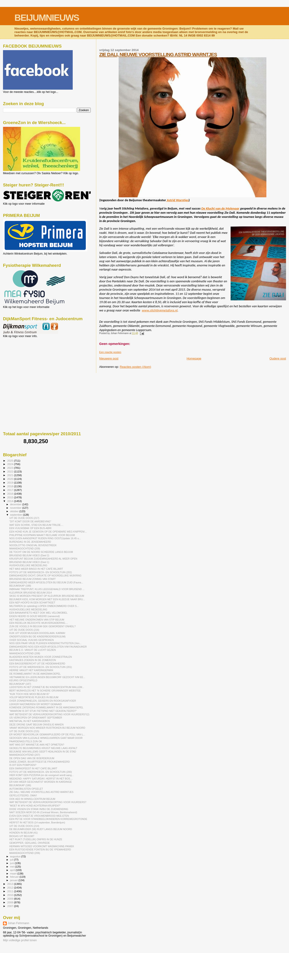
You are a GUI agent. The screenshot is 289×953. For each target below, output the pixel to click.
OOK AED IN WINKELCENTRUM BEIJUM (32, 799)
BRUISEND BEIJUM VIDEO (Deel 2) (29, 555)
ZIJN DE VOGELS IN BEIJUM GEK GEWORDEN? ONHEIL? (42, 626)
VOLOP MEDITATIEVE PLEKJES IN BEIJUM (33, 697)
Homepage (194, 358)
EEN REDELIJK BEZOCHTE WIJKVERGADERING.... (38, 622)
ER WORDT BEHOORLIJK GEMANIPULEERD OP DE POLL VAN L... (47, 734)
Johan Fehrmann (18, 923)
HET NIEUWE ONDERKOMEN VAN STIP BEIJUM (36, 619)
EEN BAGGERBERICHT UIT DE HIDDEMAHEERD (37, 663)
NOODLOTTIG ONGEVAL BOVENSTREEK (33, 545)
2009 (10, 898)
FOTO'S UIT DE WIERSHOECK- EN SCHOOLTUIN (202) (40, 572)
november (16, 507)
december (16, 504)
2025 (10, 460)
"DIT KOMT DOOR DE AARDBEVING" (30, 521)
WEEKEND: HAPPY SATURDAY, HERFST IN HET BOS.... (41, 778)
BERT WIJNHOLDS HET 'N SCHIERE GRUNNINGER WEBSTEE (45, 690)
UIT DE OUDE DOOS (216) (24, 629)
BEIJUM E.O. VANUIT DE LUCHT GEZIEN (32, 650)
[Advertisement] (24, 362)
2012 (10, 887)
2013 (10, 883)
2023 (10, 467)
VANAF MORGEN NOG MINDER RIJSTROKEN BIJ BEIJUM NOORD (47, 727)
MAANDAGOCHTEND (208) (24, 653)
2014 (10, 500)
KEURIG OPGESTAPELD (23, 680)
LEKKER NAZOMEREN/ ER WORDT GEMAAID (35, 704)
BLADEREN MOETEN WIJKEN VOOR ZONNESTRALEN (40, 656)
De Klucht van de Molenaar (220, 208)
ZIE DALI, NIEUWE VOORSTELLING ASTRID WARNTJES (158, 54)
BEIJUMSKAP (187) (20, 683)
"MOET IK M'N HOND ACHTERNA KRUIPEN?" (34, 805)
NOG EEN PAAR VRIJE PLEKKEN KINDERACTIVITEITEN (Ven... (45, 643)
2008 (10, 902)
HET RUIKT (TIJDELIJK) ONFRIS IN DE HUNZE (35, 839)
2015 (10, 497)
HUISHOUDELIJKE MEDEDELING (28, 565)
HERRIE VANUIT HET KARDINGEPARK (31, 670)
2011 (10, 891)
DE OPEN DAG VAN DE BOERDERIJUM (31, 758)
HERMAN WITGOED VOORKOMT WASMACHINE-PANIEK (41, 846)
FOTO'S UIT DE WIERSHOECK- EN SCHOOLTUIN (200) (40, 771)
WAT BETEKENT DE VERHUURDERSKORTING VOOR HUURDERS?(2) (49, 714)
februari (15, 876)
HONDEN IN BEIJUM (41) (23, 832)
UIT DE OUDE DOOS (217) (24, 518)
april (13, 870)
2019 (10, 482)
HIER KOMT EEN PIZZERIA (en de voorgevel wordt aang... (41, 775)
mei (12, 866)
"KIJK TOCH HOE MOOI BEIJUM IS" (29, 694)
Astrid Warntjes (177, 200)
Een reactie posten (110, 352)
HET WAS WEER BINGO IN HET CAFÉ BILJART (36, 568)
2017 (10, 489)
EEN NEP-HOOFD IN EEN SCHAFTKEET (32, 602)
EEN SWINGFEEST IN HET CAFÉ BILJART (33, 768)
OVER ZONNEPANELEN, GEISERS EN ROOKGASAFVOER (42, 700)
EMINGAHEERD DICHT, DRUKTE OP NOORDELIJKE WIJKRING (45, 575)
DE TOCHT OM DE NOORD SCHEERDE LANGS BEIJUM (41, 552)
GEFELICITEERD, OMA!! (23, 795)
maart (14, 873)
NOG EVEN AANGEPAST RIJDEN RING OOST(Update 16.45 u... (45, 538)
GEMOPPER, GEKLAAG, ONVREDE (29, 842)
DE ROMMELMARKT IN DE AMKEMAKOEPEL (35, 673)
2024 (10, 464)
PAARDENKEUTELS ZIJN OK (25, 741)
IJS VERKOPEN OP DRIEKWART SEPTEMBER (35, 717)
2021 (10, 475)
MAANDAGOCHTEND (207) (24, 754)
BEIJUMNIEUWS (47, 18)
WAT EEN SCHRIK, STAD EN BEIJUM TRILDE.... (36, 525)
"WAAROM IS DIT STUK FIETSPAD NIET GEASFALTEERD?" (43, 710)
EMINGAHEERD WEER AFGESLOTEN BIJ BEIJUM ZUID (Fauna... (46, 582)
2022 (10, 471)
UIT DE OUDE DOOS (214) (24, 826)
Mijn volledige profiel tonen (20, 940)
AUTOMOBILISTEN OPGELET (26, 788)
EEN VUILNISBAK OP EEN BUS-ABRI (30, 528)
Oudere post (277, 358)
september (16, 514)
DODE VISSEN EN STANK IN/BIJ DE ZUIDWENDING (38, 809)
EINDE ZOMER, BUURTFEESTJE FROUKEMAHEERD (39, 761)
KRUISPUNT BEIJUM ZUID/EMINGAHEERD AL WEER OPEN (43, 558)
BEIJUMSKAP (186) (20, 785)
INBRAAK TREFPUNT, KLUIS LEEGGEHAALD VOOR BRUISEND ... (46, 589)
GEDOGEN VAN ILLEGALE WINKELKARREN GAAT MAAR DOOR (45, 738)
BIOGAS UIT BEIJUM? (21, 836)
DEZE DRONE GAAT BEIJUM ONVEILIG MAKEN (36, 724)
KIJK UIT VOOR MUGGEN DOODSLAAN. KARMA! (37, 633)
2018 (10, 486)
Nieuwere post (108, 358)
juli (12, 859)
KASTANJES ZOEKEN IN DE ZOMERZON (32, 660)
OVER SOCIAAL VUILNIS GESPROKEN (31, 640)
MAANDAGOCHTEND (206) (24, 853)
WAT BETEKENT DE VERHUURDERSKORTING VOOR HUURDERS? (47, 802)
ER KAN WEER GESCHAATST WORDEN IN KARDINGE (40, 781)
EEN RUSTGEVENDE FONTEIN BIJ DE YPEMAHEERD (40, 849)
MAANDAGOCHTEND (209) (24, 548)
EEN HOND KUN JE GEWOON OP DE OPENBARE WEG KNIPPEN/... (48, 531)
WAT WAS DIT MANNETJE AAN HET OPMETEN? (36, 744)
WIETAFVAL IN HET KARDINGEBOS (29, 721)
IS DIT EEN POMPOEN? (22, 765)
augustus (15, 856)
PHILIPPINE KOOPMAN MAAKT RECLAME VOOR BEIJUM (42, 535)
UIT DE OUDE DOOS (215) (24, 731)
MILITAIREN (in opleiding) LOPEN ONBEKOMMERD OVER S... (44, 606)
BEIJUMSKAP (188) (20, 585)
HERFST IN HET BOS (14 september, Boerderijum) (37, 822)
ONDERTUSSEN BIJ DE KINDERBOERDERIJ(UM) (37, 636)
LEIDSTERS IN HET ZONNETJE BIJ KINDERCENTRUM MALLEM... (46, 687)
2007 (10, 905)
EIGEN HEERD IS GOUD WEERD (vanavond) (34, 616)
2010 (10, 894)
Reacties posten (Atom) (135, 366)
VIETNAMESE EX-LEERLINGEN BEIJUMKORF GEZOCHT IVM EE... (47, 677)
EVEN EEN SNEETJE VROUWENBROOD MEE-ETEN (39, 815)
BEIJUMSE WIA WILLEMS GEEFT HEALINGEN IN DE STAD (42, 751)
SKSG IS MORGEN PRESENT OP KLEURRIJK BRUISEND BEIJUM (46, 595)
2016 (10, 493)
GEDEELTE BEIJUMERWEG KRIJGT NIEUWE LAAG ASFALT (43, 748)
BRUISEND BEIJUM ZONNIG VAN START (32, 579)
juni (12, 863)
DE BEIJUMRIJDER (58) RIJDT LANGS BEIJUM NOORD (40, 829)
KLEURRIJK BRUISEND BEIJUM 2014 (30, 592)
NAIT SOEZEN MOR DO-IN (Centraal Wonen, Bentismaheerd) (43, 812)
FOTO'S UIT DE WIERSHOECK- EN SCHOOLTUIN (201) (40, 667)
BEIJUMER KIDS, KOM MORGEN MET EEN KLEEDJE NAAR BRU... (47, 599)
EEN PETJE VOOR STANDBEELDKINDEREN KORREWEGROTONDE (48, 819)
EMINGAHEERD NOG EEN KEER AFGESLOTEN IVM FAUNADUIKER (48, 646)
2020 (10, 478)
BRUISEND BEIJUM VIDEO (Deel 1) (29, 562)
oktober (14, 511)
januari (14, 880)
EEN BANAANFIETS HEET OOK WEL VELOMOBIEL (38, 612)
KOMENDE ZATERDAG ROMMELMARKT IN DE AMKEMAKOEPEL (46, 707)
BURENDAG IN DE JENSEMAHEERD (30, 541)
